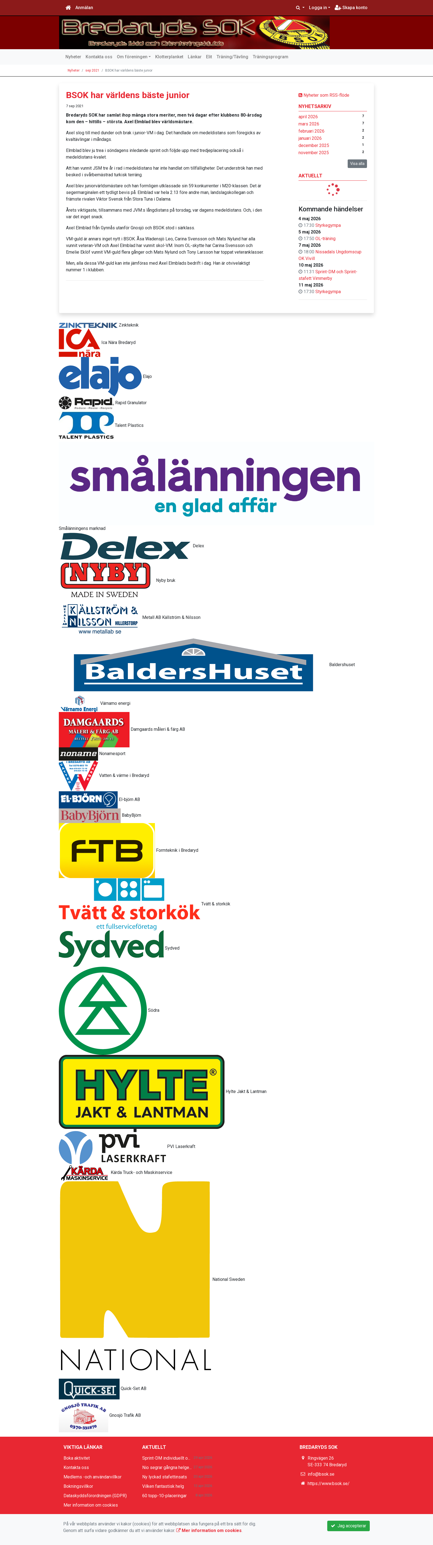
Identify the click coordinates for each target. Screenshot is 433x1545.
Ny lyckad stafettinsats (164, 1477)
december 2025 (314, 145)
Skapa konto (351, 7)
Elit (209, 56)
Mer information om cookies (91, 1505)
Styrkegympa (328, 225)
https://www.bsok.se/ (329, 1483)
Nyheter (73, 56)
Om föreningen (132, 56)
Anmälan (84, 7)
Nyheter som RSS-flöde (324, 95)
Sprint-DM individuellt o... (166, 1458)
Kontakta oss (99, 56)
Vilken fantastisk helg (163, 1486)
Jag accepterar (348, 1525)
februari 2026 (311, 131)
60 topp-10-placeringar (164, 1495)
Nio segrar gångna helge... (167, 1467)
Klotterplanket (169, 56)
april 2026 (308, 116)
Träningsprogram (270, 56)
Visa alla (357, 163)
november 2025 (314, 152)
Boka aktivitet (77, 1458)
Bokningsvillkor (78, 1486)
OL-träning (325, 238)
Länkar (195, 56)
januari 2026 (310, 138)
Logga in (318, 7)
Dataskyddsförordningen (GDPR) (95, 1495)
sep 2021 (92, 70)
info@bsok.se (321, 1474)
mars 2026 (309, 124)
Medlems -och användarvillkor (93, 1477)
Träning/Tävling (232, 56)
